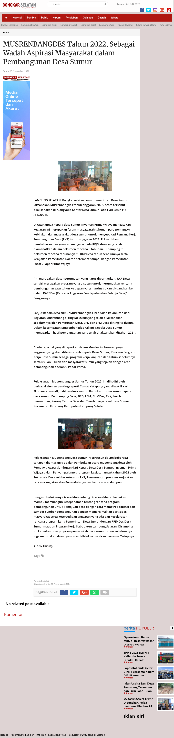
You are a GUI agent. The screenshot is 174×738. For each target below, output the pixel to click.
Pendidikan (72, 17)
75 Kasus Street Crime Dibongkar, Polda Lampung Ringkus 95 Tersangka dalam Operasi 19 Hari (138, 706)
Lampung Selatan (29, 25)
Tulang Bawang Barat (146, 25)
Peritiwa (31, 17)
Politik (44, 17)
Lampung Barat (88, 25)
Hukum (56, 17)
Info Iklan (41, 734)
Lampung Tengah (68, 25)
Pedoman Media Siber (22, 734)
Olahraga (88, 17)
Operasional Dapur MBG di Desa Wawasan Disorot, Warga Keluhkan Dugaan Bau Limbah (139, 644)
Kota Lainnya (166, 25)
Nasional (17, 17)
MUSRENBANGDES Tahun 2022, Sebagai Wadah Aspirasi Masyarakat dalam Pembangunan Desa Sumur (69, 53)
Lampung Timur (49, 25)
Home (6, 32)
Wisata (114, 17)
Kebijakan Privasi (57, 734)
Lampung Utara (106, 25)
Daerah (102, 17)
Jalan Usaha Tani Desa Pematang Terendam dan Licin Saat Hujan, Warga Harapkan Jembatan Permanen (139, 691)
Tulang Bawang (125, 25)
